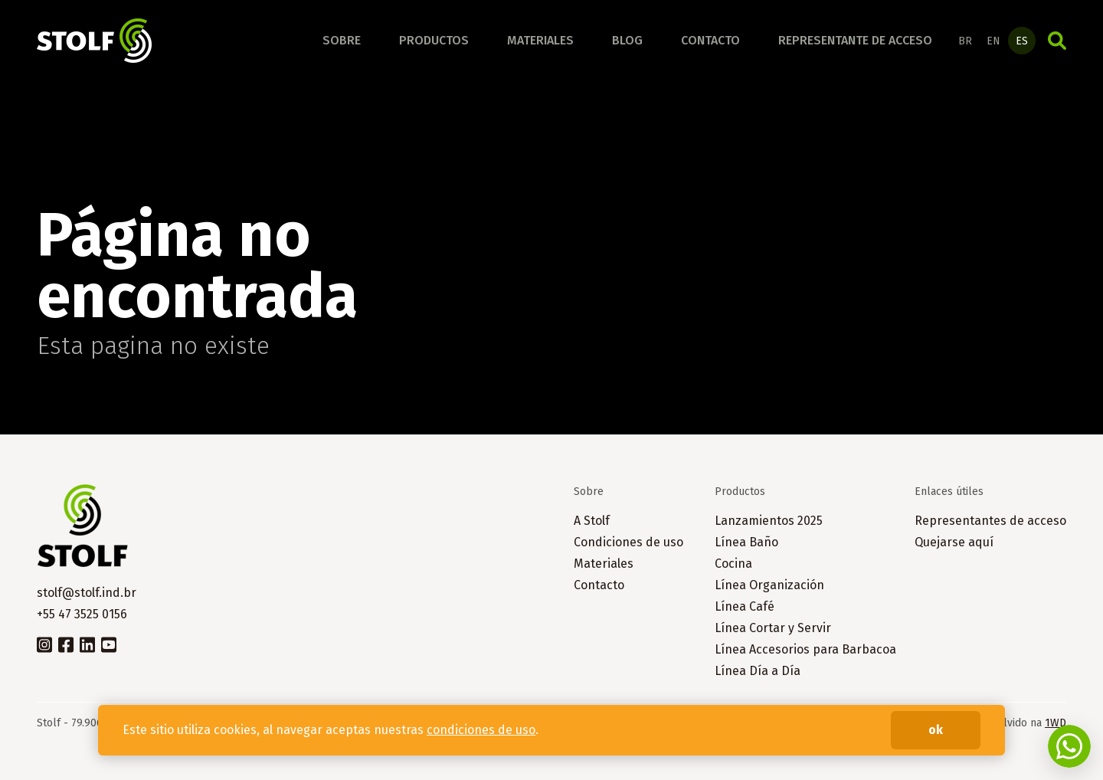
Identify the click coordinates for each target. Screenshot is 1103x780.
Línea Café (744, 606)
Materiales (540, 40)
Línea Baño (746, 542)
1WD (1055, 722)
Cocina (733, 563)
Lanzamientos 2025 (769, 520)
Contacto (710, 40)
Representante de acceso (855, 40)
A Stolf (592, 520)
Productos (434, 40)
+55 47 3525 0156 (82, 614)
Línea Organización (769, 585)
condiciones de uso (481, 730)
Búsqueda (1057, 40)
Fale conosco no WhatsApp (1069, 746)
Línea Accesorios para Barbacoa (805, 649)
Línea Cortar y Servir (773, 628)
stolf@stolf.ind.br (86, 592)
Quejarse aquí (954, 542)
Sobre (341, 40)
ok (935, 730)
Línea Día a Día (757, 671)
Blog (627, 40)
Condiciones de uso (628, 542)
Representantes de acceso (990, 520)
